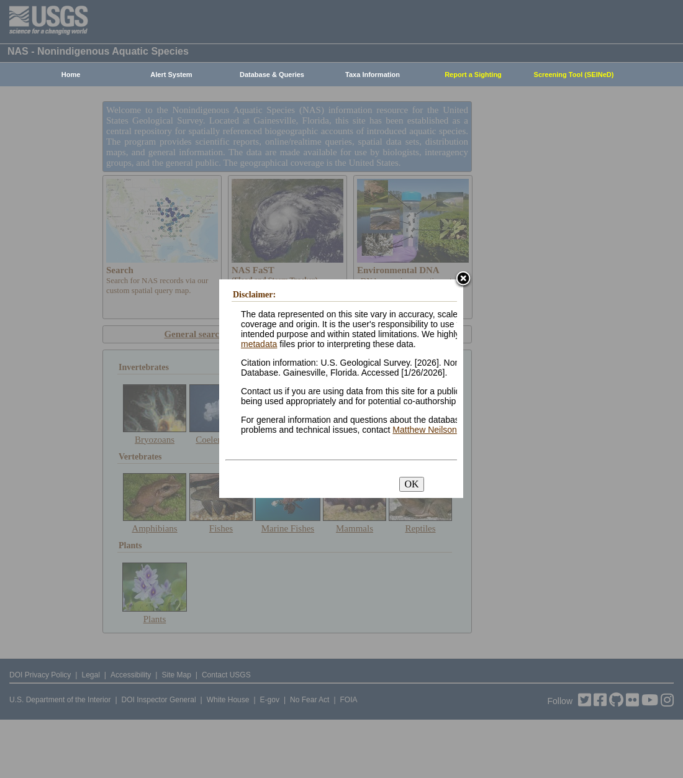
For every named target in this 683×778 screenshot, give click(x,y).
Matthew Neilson (424, 430)
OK (411, 484)
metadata (259, 344)
